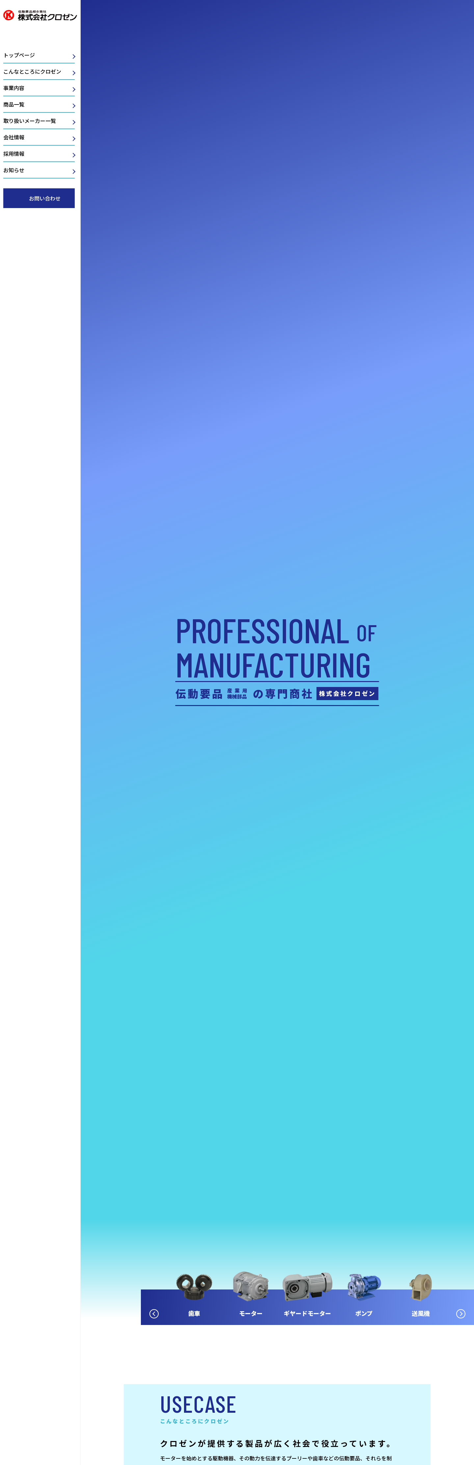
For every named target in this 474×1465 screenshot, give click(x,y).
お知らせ (13, 170)
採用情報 (13, 153)
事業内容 (13, 88)
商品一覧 (13, 104)
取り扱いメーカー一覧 (29, 121)
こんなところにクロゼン (32, 71)
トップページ (19, 55)
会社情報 (13, 137)
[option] (293, 1285)
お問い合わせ (45, 198)
